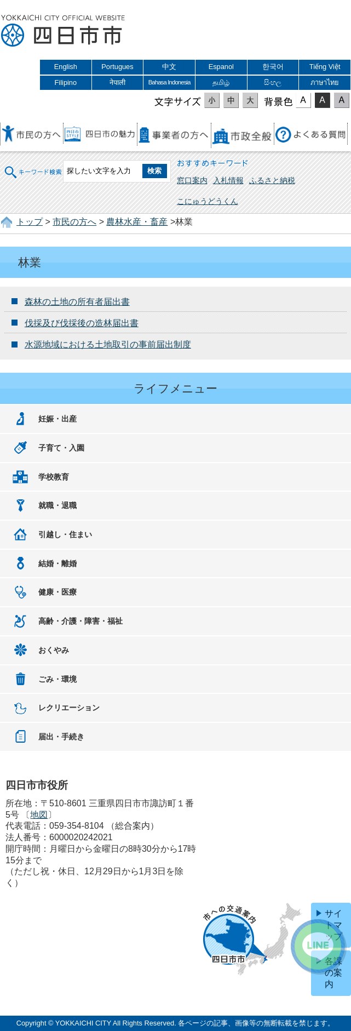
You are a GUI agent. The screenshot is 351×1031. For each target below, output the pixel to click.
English (65, 66)
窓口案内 (192, 180)
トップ (29, 221)
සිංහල (272, 82)
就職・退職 (57, 505)
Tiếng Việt (325, 66)
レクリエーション (69, 707)
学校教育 (53, 476)
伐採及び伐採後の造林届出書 (82, 323)
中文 (169, 66)
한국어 (273, 66)
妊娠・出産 (57, 418)
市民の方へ (74, 221)
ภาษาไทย (324, 82)
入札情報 (228, 180)
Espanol (221, 66)
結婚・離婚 (57, 563)
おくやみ (53, 650)
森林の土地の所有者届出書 (77, 301)
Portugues (117, 66)
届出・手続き (61, 736)
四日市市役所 (63, 31)
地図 (39, 814)
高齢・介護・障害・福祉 (80, 621)
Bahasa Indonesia (169, 82)
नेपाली (117, 82)
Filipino (66, 82)
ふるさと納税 (272, 180)
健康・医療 (57, 592)
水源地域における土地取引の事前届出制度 (108, 344)
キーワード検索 (33, 171)
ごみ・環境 (57, 679)
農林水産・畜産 (137, 221)
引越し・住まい (65, 534)
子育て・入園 (61, 447)
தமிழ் (220, 82)
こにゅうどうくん (207, 201)
